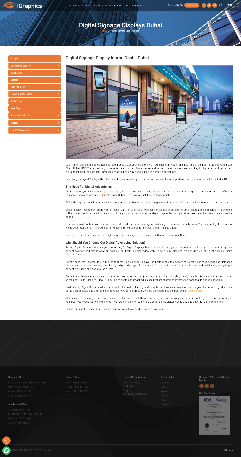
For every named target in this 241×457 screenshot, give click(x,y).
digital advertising (111, 191)
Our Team (85, 5)
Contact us (137, 5)
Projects (109, 5)
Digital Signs (16, 72)
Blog (128, 5)
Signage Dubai (195, 290)
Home (104, 30)
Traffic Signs (36, 101)
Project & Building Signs (36, 94)
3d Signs (14, 58)
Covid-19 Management (36, 130)
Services (96, 5)
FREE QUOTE (192, 5)
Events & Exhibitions (36, 115)
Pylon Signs (16, 108)
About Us (73, 5)
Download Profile (175, 5)
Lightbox (14, 79)
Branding (36, 122)
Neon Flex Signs (18, 86)
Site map (228, 450)
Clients (120, 5)
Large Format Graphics (36, 65)
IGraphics (47, 450)
